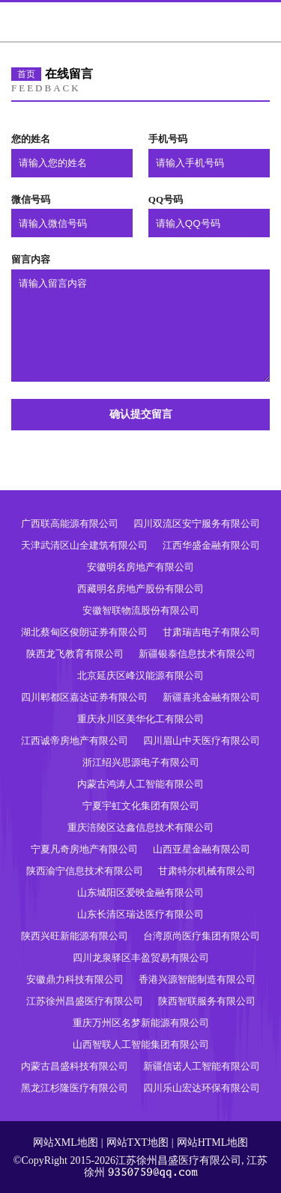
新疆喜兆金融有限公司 (211, 697)
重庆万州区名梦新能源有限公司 (141, 1023)
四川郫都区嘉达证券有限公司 (84, 697)
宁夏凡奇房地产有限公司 (84, 849)
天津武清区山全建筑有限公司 (84, 545)
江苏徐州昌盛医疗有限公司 (84, 1001)
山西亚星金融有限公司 (201, 849)
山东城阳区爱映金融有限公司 (140, 892)
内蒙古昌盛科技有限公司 (74, 1066)
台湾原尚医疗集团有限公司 (201, 936)
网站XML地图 (65, 1142)
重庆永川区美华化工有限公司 (140, 719)
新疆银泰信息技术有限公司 (197, 654)
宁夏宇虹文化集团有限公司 (140, 806)
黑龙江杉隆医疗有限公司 (74, 1088)
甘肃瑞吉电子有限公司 (211, 632)
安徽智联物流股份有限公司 (140, 610)
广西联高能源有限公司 (69, 523)
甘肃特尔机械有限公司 (207, 871)
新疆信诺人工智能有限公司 (201, 1066)
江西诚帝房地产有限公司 (74, 740)
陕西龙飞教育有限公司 (75, 654)
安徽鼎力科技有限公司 (75, 979)
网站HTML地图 (213, 1142)
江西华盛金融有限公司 (211, 545)
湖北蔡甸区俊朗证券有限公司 (84, 632)
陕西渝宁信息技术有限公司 (84, 871)
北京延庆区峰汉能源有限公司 (140, 675)
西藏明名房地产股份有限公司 (140, 589)
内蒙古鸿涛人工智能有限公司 (140, 784)
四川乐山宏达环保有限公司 (201, 1088)
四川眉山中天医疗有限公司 (201, 740)
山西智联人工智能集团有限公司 (141, 1044)
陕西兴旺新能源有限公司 (74, 936)
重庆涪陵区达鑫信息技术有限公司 (140, 827)
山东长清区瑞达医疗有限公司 (140, 914)
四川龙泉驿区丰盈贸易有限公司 (141, 957)
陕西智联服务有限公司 (207, 1001)
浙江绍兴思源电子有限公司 (140, 762)
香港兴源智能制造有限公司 (197, 979)
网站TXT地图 (137, 1142)
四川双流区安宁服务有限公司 (196, 523)
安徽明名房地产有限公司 (140, 567)
